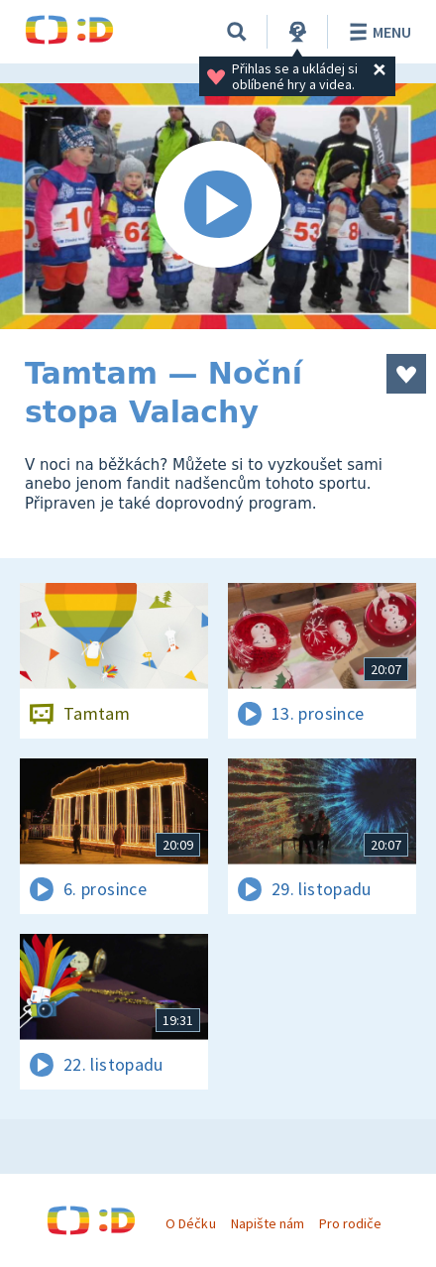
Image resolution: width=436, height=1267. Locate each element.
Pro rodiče (350, 1223)
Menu (377, 32)
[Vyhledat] (237, 31)
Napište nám (267, 1223)
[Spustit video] (218, 206)
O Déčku (190, 1223)
